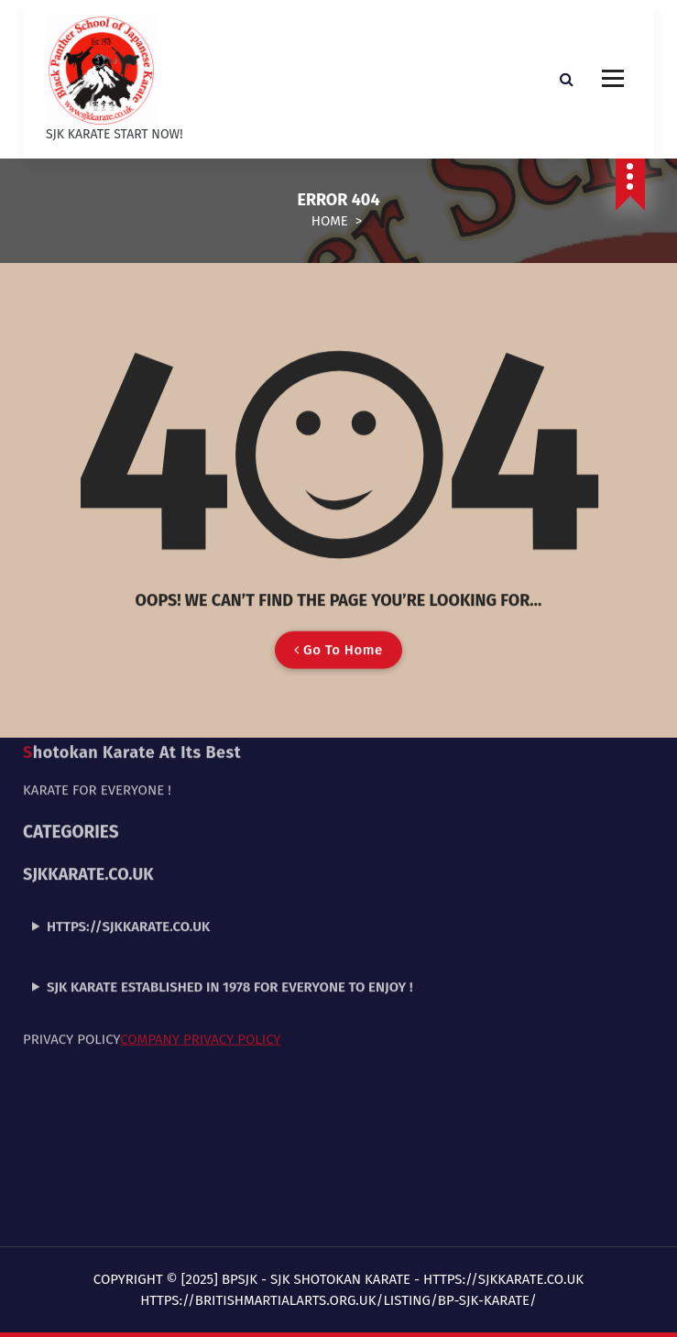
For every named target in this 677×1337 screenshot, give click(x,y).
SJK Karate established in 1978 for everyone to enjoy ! (230, 887)
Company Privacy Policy (200, 939)
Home (329, 221)
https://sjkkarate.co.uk (129, 826)
